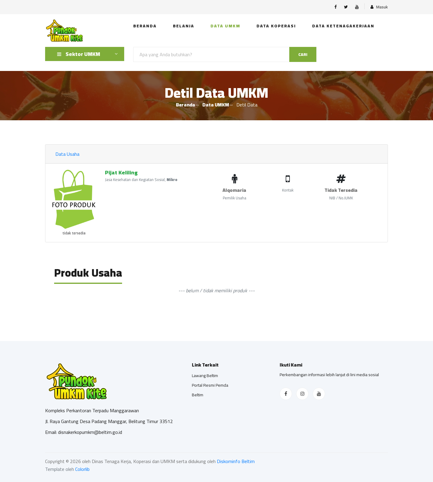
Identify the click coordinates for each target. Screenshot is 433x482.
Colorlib (82, 469)
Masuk (379, 7)
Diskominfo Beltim (236, 461)
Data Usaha (67, 153)
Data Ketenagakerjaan (343, 26)
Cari (302, 54)
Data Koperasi (276, 26)
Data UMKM (225, 26)
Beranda (145, 26)
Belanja (183, 26)
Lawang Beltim (205, 375)
